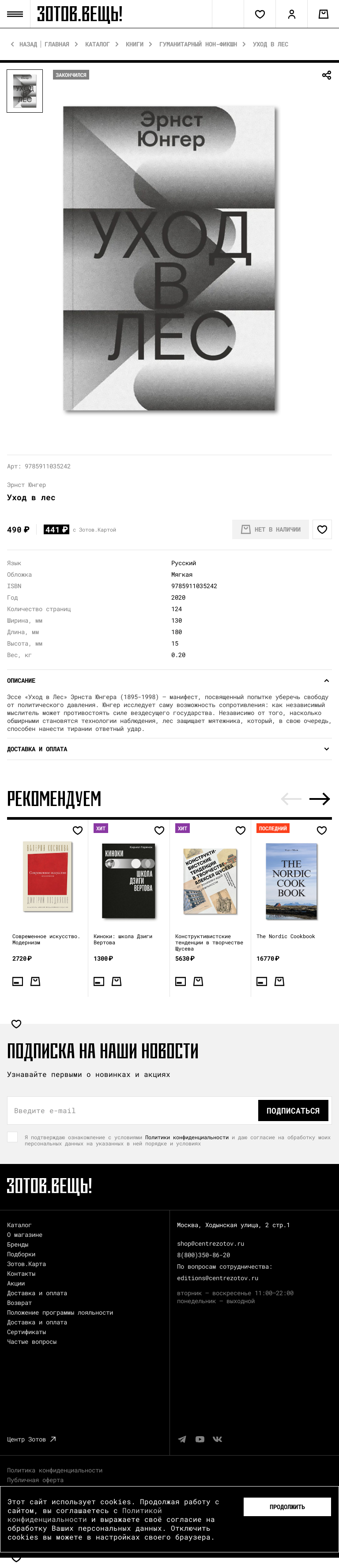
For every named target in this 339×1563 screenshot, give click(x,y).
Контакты (21, 1273)
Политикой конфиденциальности (85, 1515)
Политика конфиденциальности (54, 1470)
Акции (16, 1283)
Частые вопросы (31, 1341)
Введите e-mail (45, 1110)
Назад (28, 44)
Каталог (97, 44)
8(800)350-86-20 (203, 1255)
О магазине (24, 1234)
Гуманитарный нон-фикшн (198, 44)
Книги (134, 44)
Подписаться (293, 1110)
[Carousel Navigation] (305, 799)
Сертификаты (26, 1331)
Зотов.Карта (26, 1263)
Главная (57, 44)
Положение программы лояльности (60, 1312)
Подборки (21, 1254)
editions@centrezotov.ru (217, 1278)
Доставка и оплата (37, 1293)
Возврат (19, 1302)
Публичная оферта (35, 1480)
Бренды (17, 1244)
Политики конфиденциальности (187, 1137)
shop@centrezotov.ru (210, 1243)
